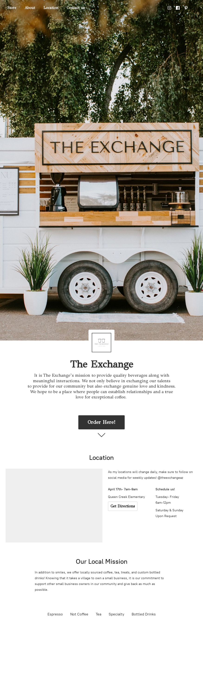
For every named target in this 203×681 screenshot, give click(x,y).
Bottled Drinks (144, 614)
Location (50, 8)
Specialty (116, 614)
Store (11, 8)
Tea (98, 614)
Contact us (76, 8)
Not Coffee (79, 614)
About (30, 8)
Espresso (55, 614)
